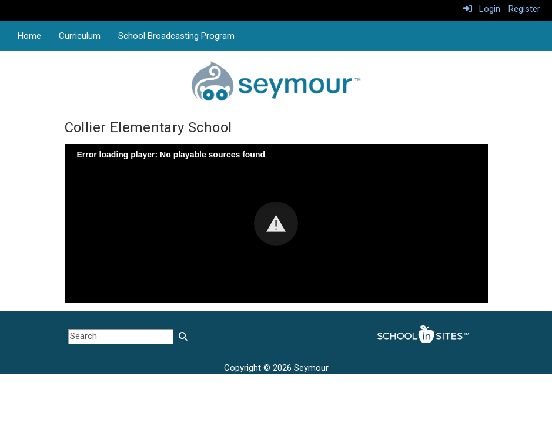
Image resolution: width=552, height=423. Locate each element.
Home (29, 36)
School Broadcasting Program (176, 36)
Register (524, 9)
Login (481, 9)
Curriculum (80, 36)
